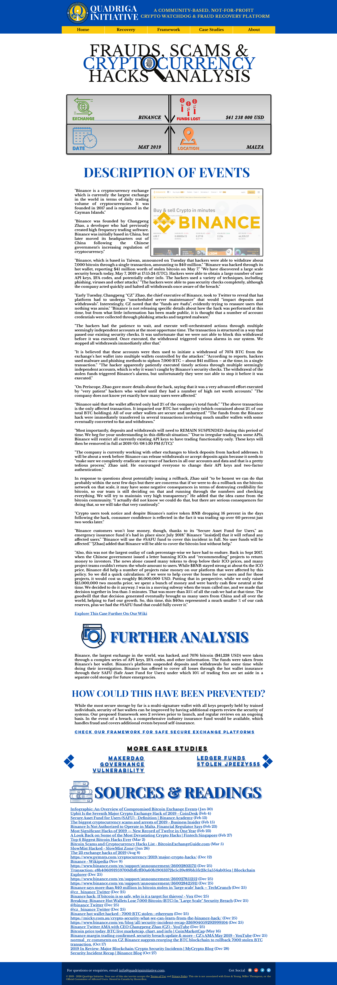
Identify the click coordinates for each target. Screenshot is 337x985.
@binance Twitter (86, 905)
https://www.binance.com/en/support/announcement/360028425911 (134, 883)
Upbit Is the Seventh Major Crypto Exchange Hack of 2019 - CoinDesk (134, 813)
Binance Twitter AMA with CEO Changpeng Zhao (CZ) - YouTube (129, 927)
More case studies (167, 748)
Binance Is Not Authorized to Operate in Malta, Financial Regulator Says (136, 826)
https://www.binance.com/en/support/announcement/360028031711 (133, 866)
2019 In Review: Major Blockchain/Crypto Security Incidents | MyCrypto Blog (142, 948)
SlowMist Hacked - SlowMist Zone (102, 848)
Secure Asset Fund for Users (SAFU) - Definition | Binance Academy (131, 818)
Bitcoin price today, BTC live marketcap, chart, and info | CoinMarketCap (137, 931)
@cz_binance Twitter (90, 892)
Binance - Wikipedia (89, 861)
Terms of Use (158, 976)
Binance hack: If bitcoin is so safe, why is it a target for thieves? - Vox (131, 896)
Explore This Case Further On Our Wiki (111, 613)
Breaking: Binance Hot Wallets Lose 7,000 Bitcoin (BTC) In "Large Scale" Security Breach (151, 900)
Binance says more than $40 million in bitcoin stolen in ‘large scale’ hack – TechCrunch (150, 887)
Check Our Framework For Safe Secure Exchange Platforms (165, 731)
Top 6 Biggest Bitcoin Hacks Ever (100, 839)
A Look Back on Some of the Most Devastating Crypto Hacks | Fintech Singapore (143, 835)
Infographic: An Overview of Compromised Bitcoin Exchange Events (133, 809)
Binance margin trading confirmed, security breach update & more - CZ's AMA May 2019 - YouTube (161, 935)
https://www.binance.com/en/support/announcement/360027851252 (133, 879)
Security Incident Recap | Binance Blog (106, 953)
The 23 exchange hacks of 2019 (98, 852)
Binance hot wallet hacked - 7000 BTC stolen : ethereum (121, 914)
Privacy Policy (179, 976)
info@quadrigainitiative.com (141, 970)
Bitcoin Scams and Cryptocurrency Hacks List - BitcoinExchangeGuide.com (140, 844)
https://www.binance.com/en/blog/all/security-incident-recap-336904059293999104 (149, 922)
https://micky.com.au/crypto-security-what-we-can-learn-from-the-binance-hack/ (146, 918)
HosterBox (140, 979)
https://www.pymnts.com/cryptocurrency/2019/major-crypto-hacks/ (133, 857)
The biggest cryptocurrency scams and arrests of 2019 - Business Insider (135, 822)
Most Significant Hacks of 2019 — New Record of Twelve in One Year (133, 831)
